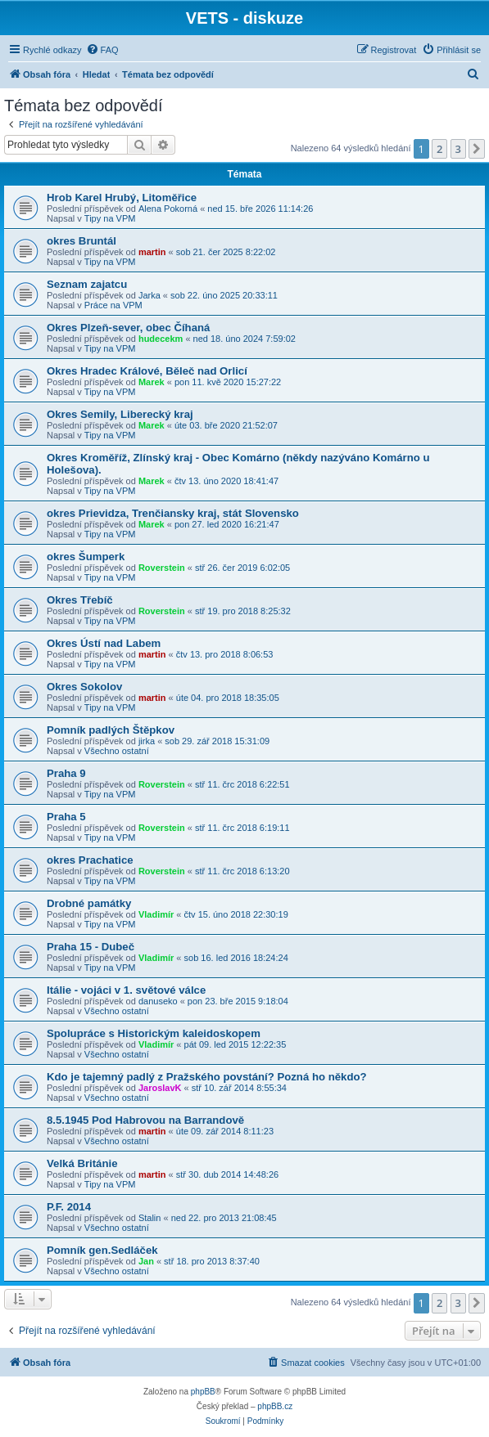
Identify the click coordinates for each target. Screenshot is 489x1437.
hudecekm (160, 339)
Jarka (149, 295)
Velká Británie (82, 1163)
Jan (146, 1261)
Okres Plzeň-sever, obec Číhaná (128, 327)
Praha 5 (66, 817)
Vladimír (156, 914)
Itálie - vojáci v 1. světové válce (126, 990)
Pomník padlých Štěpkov (110, 730)
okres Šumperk (86, 556)
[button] (477, 149)
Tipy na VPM (110, 218)
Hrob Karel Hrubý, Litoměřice (122, 197)
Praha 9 (66, 773)
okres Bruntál (81, 241)
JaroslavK (160, 1088)
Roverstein (161, 568)
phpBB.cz (274, 1406)
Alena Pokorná (167, 208)
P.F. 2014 (69, 1207)
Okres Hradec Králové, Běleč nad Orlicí (147, 371)
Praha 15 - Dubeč (90, 947)
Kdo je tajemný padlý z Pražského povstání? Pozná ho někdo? (207, 1077)
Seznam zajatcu (87, 284)
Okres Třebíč (80, 600)
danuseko (158, 1001)
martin (152, 252)
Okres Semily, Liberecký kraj (120, 414)
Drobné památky (89, 903)
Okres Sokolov (84, 686)
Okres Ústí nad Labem (104, 643)
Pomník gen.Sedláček (102, 1250)
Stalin (149, 1218)
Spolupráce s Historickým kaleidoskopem (153, 1033)
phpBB (203, 1391)
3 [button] (458, 148)
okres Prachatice (90, 860)
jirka (146, 741)
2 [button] (439, 148)
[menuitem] (102, 50)
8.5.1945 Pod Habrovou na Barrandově (145, 1120)
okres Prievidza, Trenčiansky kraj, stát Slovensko (173, 513)
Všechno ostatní (116, 751)
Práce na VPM (113, 305)
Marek (151, 382)
